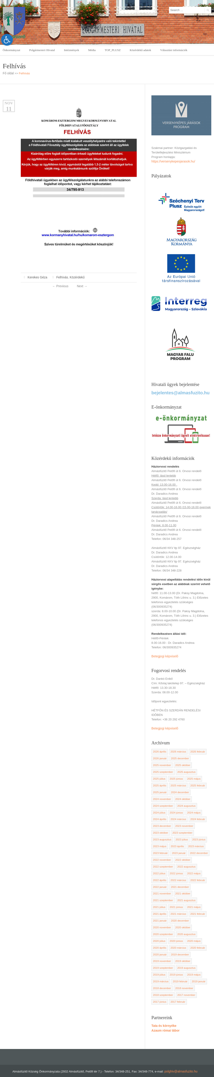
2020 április (159, 939)
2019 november (161, 952)
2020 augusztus (185, 926)
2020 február (196, 939)
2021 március (177, 906)
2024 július (159, 808)
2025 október (182, 762)
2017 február (177, 992)
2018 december (161, 979)
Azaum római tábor (164, 1020)
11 (9, 109)
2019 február (179, 972)
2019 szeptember (162, 959)
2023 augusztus (162, 834)
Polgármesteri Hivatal (42, 50)
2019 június (175, 965)
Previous (60, 285)
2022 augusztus (185, 861)
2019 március (160, 972)
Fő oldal (8, 73)
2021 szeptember (162, 893)
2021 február (196, 906)
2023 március (194, 841)
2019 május (192, 965)
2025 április (159, 782)
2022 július (159, 867)
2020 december (179, 913)
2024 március (177, 815)
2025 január (159, 789)
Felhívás (60, 277)
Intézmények (71, 50)
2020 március (177, 939)
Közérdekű (75, 277)
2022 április (159, 874)
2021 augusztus (185, 893)
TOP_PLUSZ (113, 50)
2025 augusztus (185, 769)
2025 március (177, 782)
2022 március (177, 874)
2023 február (160, 848)
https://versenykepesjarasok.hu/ (172, 161)
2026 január (159, 756)
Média (92, 50)
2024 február (196, 815)
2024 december (179, 789)
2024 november (161, 795)
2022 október (182, 854)
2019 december (179, 946)
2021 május (192, 900)
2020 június (175, 933)
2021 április (159, 906)
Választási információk (173, 50)
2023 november (183, 821)
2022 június (175, 867)
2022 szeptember (162, 861)
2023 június (197, 834)
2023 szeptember (181, 828)
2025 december (179, 756)
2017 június (159, 992)
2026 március (177, 749)
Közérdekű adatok (140, 50)
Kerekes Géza (37, 277)
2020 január (159, 946)
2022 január (159, 880)
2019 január (197, 972)
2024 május (192, 808)
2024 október (182, 795)
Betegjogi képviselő (164, 654)
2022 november (161, 854)
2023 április (176, 841)
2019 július (159, 965)
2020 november (161, 920)
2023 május (159, 841)
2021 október (182, 887)
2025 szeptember (162, 769)
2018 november (183, 979)
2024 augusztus (185, 802)
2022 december (197, 848)
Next (81, 285)
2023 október (160, 828)
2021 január (159, 913)
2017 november (185, 985)
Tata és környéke (163, 1016)
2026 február (196, 749)
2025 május (192, 775)
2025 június (175, 775)
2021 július (159, 900)
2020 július (159, 933)
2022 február (196, 874)
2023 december (161, 821)
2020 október (182, 920)
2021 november (161, 887)
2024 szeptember (162, 802)
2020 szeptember (162, 926)
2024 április (159, 815)
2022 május (192, 867)
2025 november (161, 762)
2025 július (159, 775)
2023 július (181, 834)
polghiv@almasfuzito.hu (180, 1061)
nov (9, 103)
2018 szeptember (162, 985)
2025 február (196, 782)
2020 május (192, 933)
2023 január (178, 848)
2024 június (175, 808)
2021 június (175, 900)
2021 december (179, 880)
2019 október (182, 952)
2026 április (159, 749)
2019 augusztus (185, 959)
